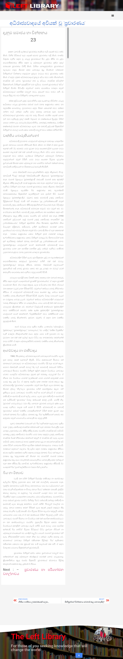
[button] (113, 15)
